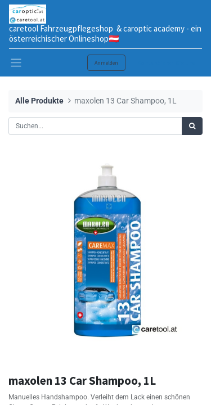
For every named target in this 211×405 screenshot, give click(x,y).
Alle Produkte (39, 101)
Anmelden (106, 62)
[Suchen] (192, 126)
